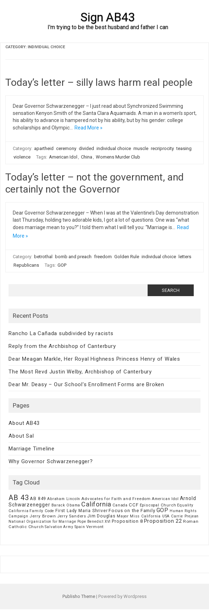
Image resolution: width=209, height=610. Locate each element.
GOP (61, 265)
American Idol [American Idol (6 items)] (165, 499)
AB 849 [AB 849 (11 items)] (38, 498)
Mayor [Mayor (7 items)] (123, 516)
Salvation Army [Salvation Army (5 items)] (59, 527)
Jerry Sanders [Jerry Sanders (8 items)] (71, 516)
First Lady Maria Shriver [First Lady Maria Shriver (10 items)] (81, 510)
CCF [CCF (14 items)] (133, 505)
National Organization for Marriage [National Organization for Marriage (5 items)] (42, 521)
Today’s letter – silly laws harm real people (99, 82)
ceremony (66, 148)
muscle (140, 148)
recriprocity (162, 148)
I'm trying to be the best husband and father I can (108, 27)
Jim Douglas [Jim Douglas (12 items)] (101, 515)
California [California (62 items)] (96, 504)
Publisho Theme (78, 596)
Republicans (26, 265)
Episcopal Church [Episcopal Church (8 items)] (158, 505)
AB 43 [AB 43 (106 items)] (19, 497)
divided (86, 148)
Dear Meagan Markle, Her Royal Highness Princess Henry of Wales (94, 359)
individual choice (114, 148)
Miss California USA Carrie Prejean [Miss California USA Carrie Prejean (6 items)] (164, 516)
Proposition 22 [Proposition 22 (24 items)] (163, 521)
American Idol (63, 157)
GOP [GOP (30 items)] (162, 510)
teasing (184, 148)
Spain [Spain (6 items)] (80, 527)
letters (184, 256)
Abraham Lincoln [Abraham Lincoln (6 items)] (63, 499)
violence (22, 157)
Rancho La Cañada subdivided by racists (61, 333)
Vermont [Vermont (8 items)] (95, 526)
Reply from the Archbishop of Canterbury (62, 346)
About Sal (21, 436)
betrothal (43, 256)
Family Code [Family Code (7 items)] (41, 511)
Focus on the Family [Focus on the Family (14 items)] (132, 510)
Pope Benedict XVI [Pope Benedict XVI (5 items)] (94, 521)
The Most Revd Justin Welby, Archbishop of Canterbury (80, 371)
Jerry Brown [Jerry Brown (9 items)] (42, 516)
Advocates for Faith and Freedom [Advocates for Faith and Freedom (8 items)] (116, 498)
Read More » (89, 128)
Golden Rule (126, 256)
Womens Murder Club (118, 157)
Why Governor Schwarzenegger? (51, 461)
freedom (103, 256)
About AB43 (24, 423)
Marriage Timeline (32, 448)
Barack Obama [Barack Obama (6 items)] (66, 505)
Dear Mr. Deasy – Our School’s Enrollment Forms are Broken (86, 384)
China (86, 157)
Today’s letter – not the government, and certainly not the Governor (94, 183)
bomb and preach (73, 256)
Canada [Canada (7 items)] (120, 505)
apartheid (44, 148)
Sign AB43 (108, 17)
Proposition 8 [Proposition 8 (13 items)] (127, 521)
